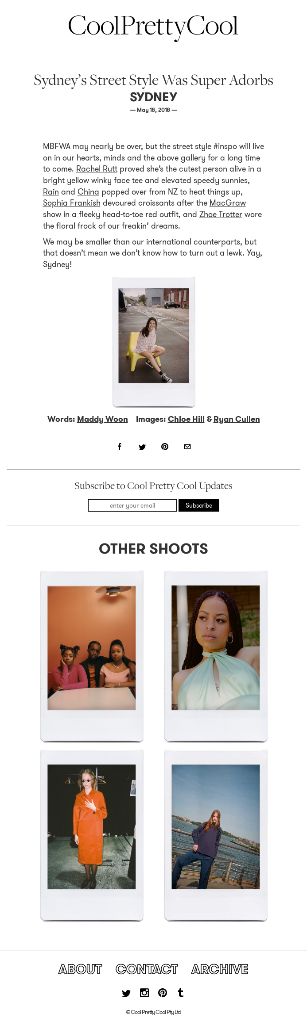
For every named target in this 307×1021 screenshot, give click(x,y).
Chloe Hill (186, 419)
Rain (51, 192)
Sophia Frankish (72, 203)
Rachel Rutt (96, 169)
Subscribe (199, 505)
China (88, 192)
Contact (147, 969)
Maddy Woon (102, 419)
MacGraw (228, 203)
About (80, 969)
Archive (220, 969)
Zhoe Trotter (220, 214)
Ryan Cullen (237, 419)
